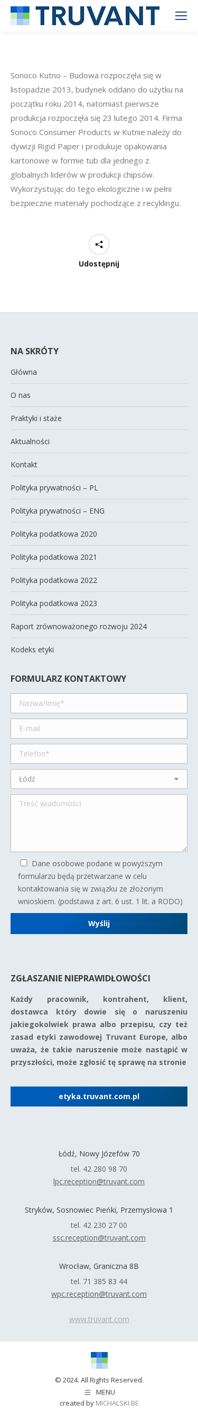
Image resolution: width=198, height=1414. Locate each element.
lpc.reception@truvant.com (99, 1181)
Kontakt (24, 464)
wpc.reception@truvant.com (99, 1294)
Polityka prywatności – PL (54, 488)
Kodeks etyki (32, 649)
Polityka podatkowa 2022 (54, 580)
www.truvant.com (99, 1319)
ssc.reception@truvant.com (99, 1238)
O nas (21, 395)
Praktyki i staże (36, 418)
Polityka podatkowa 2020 (54, 534)
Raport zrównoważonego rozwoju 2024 (79, 626)
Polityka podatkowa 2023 (54, 603)
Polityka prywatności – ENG (58, 511)
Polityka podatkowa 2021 (54, 557)
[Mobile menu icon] (181, 15)
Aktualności (30, 441)
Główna (24, 372)
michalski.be (117, 1403)
